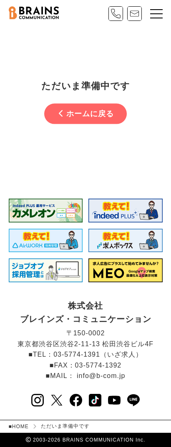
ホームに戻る (86, 114)
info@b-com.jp (101, 375)
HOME (20, 426)
